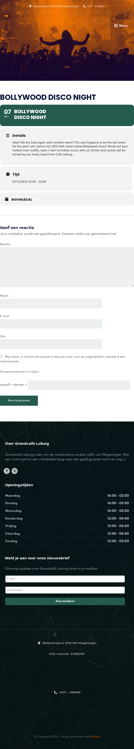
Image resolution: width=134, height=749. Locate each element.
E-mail (5, 316)
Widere (95, 736)
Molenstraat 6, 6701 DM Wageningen (56, 6)
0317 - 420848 (96, 6)
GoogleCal (21, 200)
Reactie (6, 244)
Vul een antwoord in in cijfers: (20, 371)
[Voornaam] (65, 590)
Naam (5, 295)
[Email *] (65, 579)
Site (2, 336)
